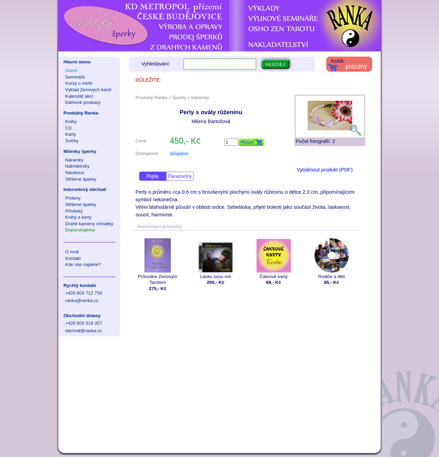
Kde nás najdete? (83, 264)
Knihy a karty (78, 217)
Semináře (75, 77)
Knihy (70, 121)
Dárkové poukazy (82, 102)
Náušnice (74, 172)
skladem (179, 153)
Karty (70, 134)
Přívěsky (74, 211)
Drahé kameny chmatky (89, 223)
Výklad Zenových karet (88, 89)
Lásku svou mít (215, 258)
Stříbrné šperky (80, 179)
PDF (346, 169)
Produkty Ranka (80, 113)
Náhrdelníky (77, 166)
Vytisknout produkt (317, 169)
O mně (72, 251)
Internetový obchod (84, 189)
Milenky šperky (79, 151)
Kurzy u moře (78, 83)
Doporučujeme (80, 229)
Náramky (74, 160)
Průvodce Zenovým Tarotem (157, 261)
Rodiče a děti (331, 258)
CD (68, 128)
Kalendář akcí (79, 96)
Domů (71, 70)
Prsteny (73, 198)
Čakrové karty (273, 258)
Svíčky (72, 140)
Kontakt (73, 258)
